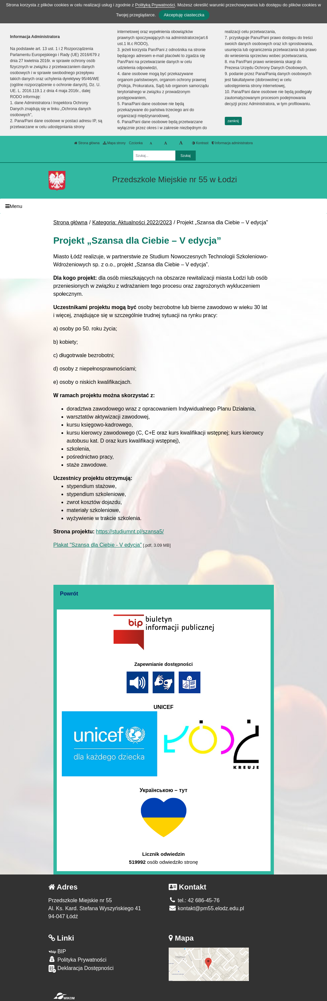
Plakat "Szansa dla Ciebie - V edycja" (97, 545)
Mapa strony (114, 143)
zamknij (233, 121)
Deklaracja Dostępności (81, 969)
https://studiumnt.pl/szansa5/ (130, 531)
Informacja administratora (232, 143)
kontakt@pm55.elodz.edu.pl (206, 908)
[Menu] (163, 206)
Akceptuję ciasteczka (184, 14)
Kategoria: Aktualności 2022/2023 (132, 222)
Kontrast (200, 143)
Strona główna (87, 143)
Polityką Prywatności (155, 4)
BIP (57, 951)
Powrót (69, 593)
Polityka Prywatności (77, 959)
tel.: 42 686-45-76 (194, 900)
